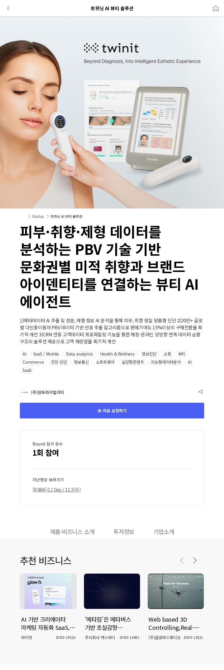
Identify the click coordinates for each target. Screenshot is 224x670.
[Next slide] (194, 560)
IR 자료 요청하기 (112, 410)
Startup (38, 216)
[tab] (72, 532)
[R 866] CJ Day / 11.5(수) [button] (56, 489)
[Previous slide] (182, 560)
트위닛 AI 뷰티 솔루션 (66, 216)
